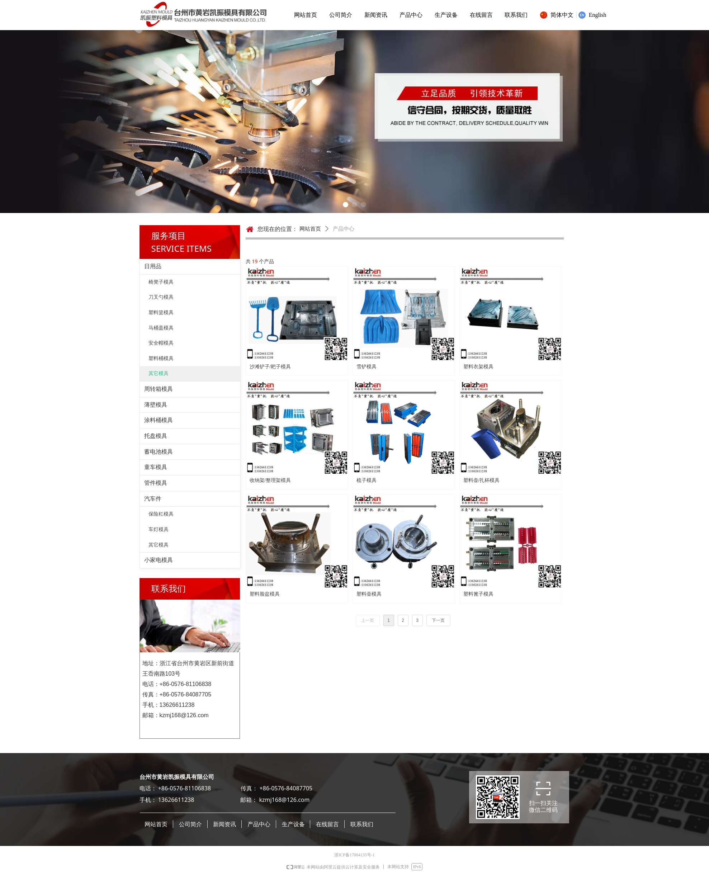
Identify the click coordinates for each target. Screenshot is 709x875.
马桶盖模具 (161, 328)
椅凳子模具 (161, 282)
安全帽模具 (161, 343)
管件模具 (155, 483)
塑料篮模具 (161, 312)
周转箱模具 (158, 389)
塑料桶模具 (161, 358)
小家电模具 (158, 560)
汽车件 (152, 499)
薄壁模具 (155, 405)
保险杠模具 (161, 514)
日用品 (152, 266)
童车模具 (155, 467)
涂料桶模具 (158, 420)
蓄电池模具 (158, 452)
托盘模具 (155, 436)
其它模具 (158, 373)
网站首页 (310, 229)
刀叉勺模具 (161, 297)
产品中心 (343, 229)
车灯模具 (158, 529)
